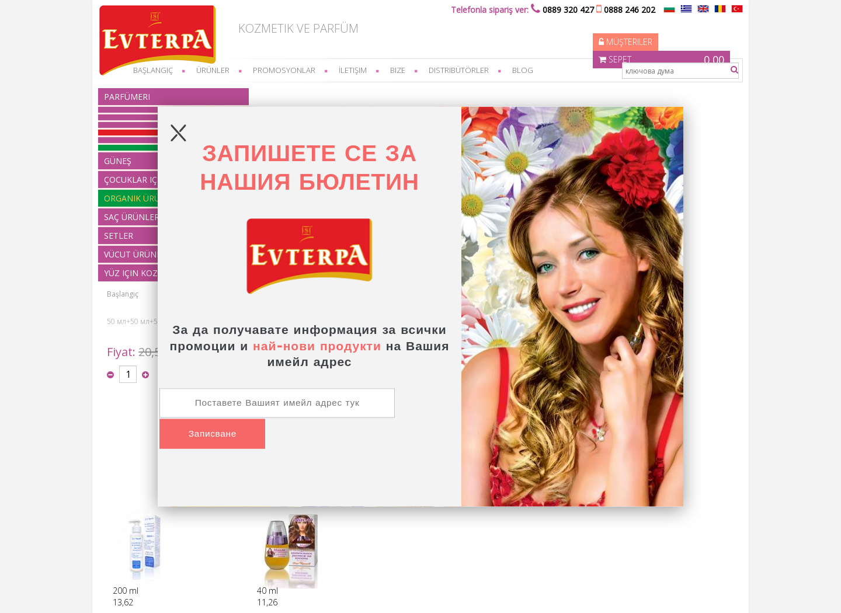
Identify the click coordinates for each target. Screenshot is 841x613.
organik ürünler (270, 508)
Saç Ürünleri (265, 518)
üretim (139, 518)
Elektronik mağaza (605, 592)
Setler (254, 529)
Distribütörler (477, 70)
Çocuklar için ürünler (279, 497)
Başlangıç (264, 93)
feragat (140, 497)
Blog (541, 70)
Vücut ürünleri (268, 539)
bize (416, 70)
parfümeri (146, 96)
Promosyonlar (303, 70)
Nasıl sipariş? (150, 476)
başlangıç (172, 70)
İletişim (371, 70)
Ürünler (231, 70)
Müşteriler (551, 26)
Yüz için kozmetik (273, 550)
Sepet (655, 26)
